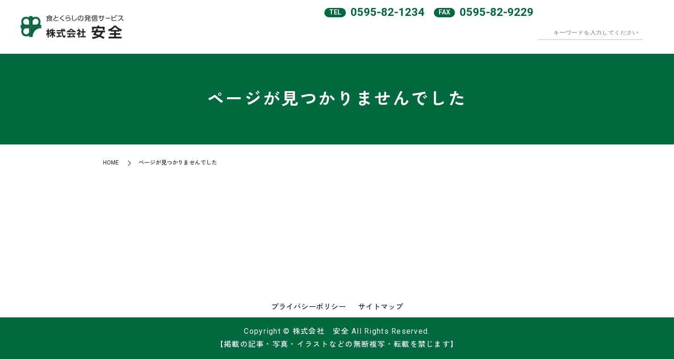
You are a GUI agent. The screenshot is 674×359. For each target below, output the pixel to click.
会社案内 (378, 36)
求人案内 (572, 36)
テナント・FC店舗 (523, 37)
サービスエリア (423, 37)
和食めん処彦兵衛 (471, 37)
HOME (337, 36)
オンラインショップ (621, 37)
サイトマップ (380, 306)
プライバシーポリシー (308, 306)
